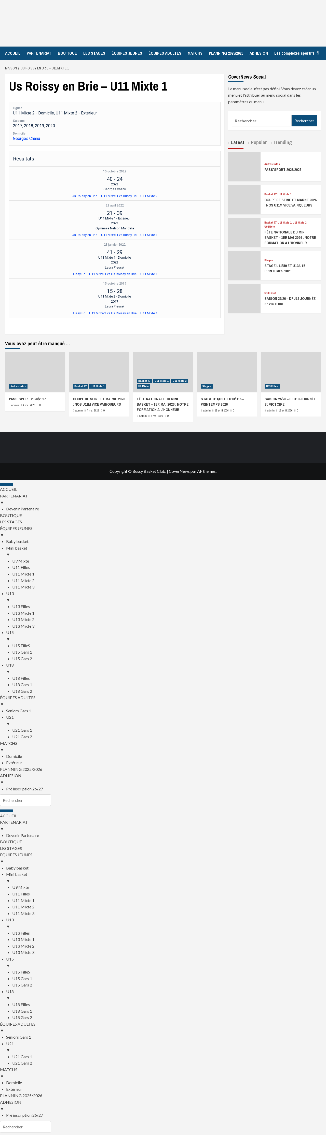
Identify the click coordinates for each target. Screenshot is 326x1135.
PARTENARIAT (39, 53)
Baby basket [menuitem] (17, 541)
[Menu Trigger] (6, 484)
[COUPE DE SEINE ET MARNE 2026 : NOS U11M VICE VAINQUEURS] (244, 199)
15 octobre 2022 (114, 171)
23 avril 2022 (115, 205)
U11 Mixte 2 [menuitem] (23, 580)
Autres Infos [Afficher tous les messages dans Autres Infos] (272, 164)
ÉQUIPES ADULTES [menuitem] (163, 701)
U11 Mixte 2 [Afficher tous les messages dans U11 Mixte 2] (299, 222)
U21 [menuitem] (166, 721)
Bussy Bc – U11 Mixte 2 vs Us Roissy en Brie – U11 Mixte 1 (114, 313)
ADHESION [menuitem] (163, 779)
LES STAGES (94, 53)
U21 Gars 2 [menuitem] (22, 736)
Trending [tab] (282, 142)
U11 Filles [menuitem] (21, 567)
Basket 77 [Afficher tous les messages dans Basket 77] (270, 194)
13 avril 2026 (286, 410)
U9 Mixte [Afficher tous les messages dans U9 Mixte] (269, 226)
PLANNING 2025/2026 (226, 53)
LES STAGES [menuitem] (11, 521)
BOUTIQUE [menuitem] (11, 515)
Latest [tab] (236, 142)
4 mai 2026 (29, 405)
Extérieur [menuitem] (14, 762)
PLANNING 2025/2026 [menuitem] (21, 769)
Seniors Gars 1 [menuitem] (18, 710)
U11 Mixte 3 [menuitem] (23, 586)
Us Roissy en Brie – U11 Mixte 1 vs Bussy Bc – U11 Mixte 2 (114, 196)
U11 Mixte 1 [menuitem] (23, 573)
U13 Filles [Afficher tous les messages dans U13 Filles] (270, 293)
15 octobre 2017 (114, 283)
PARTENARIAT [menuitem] (163, 499)
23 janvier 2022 (115, 244)
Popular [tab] (258, 142)
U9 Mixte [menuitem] (20, 560)
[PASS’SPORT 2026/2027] (244, 166)
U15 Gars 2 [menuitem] (22, 658)
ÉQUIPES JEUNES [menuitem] (163, 532)
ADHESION (259, 53)
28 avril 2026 (222, 410)
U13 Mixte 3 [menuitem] (23, 626)
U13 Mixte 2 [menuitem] (23, 619)
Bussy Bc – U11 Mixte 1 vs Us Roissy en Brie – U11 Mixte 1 (114, 274)
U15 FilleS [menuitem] (21, 645)
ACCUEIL (12, 53)
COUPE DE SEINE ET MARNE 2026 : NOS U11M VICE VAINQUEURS (290, 202)
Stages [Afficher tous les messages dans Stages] (268, 260)
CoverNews (179, 471)
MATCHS (195, 53)
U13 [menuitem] (166, 597)
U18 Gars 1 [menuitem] (22, 684)
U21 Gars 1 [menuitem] (22, 730)
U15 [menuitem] (166, 636)
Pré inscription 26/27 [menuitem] (24, 788)
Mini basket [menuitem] (166, 552)
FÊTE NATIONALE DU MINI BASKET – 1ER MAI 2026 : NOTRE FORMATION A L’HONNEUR (290, 237)
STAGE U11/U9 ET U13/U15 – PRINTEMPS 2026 (286, 268)
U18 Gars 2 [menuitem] (22, 691)
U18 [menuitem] (166, 668)
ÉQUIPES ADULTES (164, 53)
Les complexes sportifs (294, 53)
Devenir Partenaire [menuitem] (22, 508)
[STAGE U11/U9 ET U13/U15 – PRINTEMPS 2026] (244, 264)
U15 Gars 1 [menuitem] (22, 652)
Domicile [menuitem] (14, 756)
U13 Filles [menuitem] (21, 606)
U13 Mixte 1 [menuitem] (23, 613)
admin (15, 405)
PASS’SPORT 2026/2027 (282, 169)
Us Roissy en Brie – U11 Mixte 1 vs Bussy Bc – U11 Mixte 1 (114, 235)
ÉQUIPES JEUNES (127, 53)
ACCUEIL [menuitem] (8, 489)
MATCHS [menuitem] (163, 747)
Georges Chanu (26, 138)
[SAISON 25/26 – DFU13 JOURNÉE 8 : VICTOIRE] (244, 298)
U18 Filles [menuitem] (21, 678)
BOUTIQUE (67, 53)
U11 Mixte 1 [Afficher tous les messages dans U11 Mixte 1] (284, 194)
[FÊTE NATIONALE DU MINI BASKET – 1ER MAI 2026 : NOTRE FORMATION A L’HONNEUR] (244, 232)
